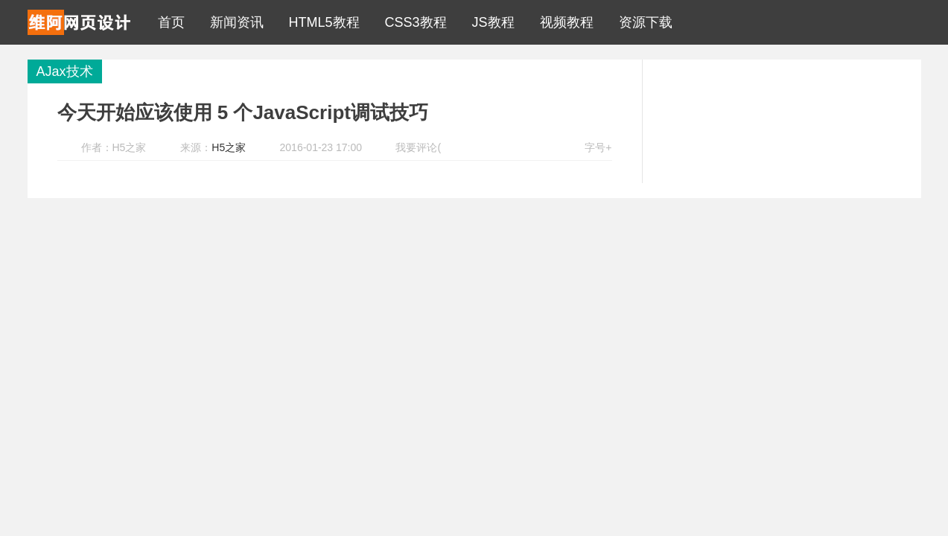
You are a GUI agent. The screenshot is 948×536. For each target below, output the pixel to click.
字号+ (598, 147)
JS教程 (490, 22)
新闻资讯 (233, 22)
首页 (167, 22)
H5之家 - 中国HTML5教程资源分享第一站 (79, 22)
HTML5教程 (320, 22)
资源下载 (641, 22)
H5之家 (228, 147)
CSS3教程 (412, 22)
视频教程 (563, 22)
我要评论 (416, 147)
